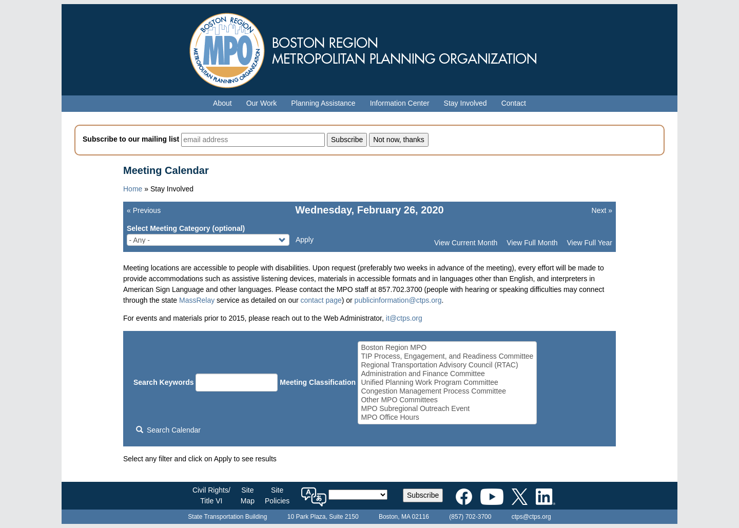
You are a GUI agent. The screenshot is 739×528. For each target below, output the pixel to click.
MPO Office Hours (447, 417)
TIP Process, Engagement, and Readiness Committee (447, 356)
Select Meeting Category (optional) (186, 228)
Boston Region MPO (447, 347)
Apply (305, 240)
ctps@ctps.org (531, 516)
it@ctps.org (404, 318)
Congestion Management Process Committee (447, 391)
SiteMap (248, 495)
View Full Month (532, 243)
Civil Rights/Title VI (211, 495)
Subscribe (423, 495)
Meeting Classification (318, 382)
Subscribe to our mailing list (131, 139)
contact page (321, 300)
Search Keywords (163, 382)
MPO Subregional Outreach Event (447, 408)
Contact (513, 103)
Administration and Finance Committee (447, 373)
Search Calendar (168, 430)
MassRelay (197, 300)
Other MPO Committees (447, 400)
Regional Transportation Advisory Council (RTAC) (447, 365)
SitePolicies (277, 495)
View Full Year (589, 243)
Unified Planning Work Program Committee (447, 382)
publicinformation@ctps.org (398, 300)
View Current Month (465, 243)
